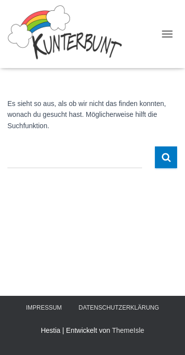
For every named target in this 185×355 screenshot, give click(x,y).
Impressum (44, 307)
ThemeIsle (128, 330)
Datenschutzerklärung (118, 307)
